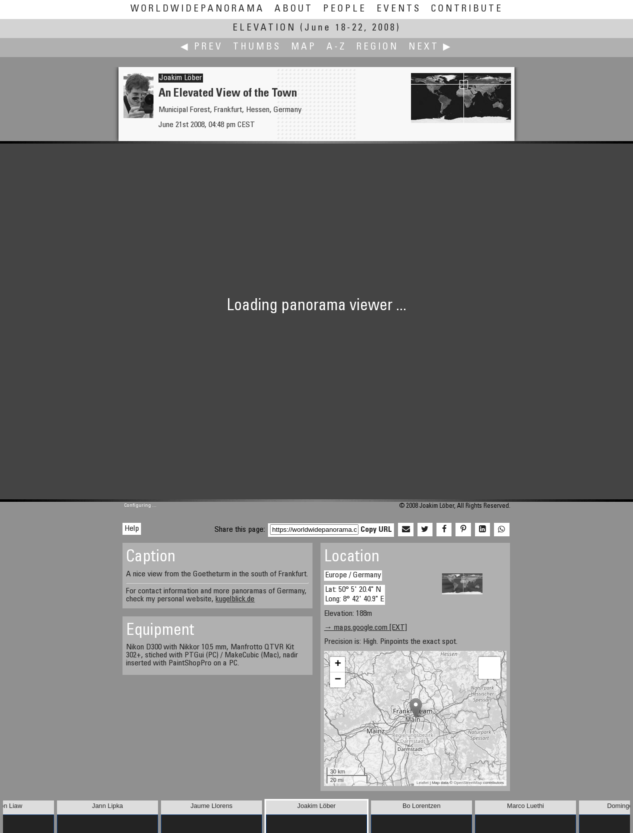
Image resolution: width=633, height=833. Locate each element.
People (344, 9)
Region (377, 47)
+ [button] (337, 664)
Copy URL (376, 530)
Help (131, 529)
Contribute (467, 9)
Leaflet (422, 782)
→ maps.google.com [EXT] (365, 628)
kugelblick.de (235, 599)
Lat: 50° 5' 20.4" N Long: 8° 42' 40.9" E (354, 594)
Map (303, 47)
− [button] (337, 679)
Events (398, 9)
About (293, 9)
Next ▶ (430, 47)
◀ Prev (201, 47)
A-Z (336, 47)
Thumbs (257, 47)
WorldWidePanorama (197, 9)
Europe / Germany (353, 575)
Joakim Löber (181, 78)
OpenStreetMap (468, 782)
